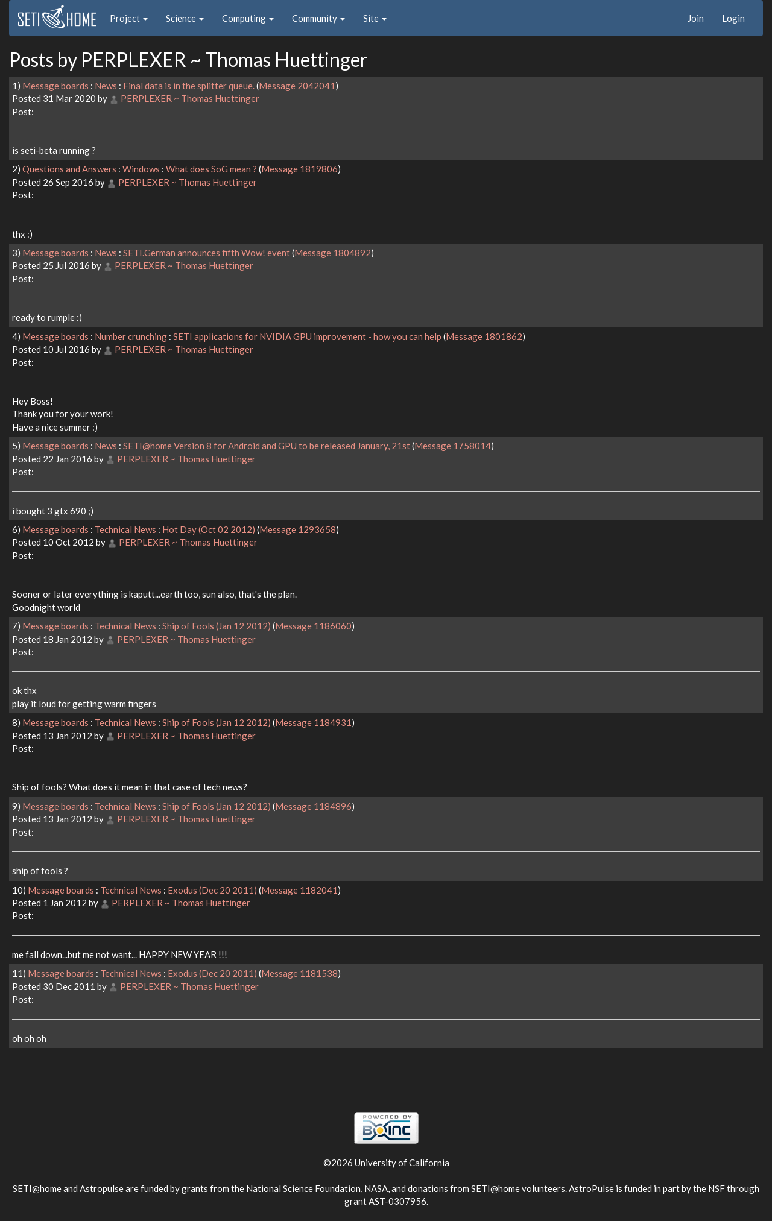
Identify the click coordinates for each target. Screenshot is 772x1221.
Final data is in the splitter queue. (189, 85)
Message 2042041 (297, 85)
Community (318, 18)
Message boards (55, 85)
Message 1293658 (297, 529)
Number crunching (131, 336)
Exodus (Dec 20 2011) (212, 890)
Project (129, 18)
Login (733, 18)
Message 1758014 (452, 445)
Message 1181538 (299, 973)
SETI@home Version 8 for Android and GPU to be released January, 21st (266, 445)
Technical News (125, 529)
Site (375, 18)
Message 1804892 (332, 252)
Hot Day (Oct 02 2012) (208, 529)
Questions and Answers (69, 168)
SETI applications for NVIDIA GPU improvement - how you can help (307, 336)
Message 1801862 (484, 336)
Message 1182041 (299, 890)
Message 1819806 (299, 168)
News (106, 85)
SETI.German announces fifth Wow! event (206, 252)
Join (696, 18)
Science (185, 18)
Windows (141, 168)
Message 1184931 (313, 722)
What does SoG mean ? (211, 168)
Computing (248, 18)
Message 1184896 (313, 806)
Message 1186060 (313, 625)
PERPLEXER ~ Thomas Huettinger (190, 98)
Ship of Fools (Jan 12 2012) (216, 625)
